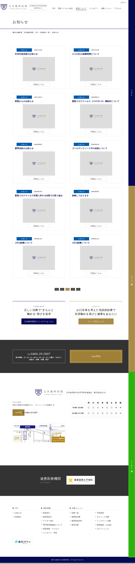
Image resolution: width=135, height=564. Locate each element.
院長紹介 (46, 513)
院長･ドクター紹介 (66, 9)
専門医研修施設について (52, 525)
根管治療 (75, 525)
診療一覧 (75, 513)
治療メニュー (107, 9)
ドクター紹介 (48, 521)
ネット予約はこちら (96, 322)
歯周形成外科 (77, 521)
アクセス (118, 9)
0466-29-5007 (52, 413)
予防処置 (100, 513)
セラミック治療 (103, 517)
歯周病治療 (76, 517)
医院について (82, 9)
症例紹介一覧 (47, 32)
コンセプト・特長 (50, 533)
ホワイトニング (103, 529)
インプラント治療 (104, 521)
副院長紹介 (47, 517)
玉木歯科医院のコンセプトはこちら (39, 322)
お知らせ (18, 513)
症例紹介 (18, 517)
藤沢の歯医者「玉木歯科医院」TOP (26, 32)
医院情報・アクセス (51, 529)
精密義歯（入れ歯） (105, 525)
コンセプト (94, 9)
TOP (54, 9)
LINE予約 (132, 464)
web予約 (96, 356)
